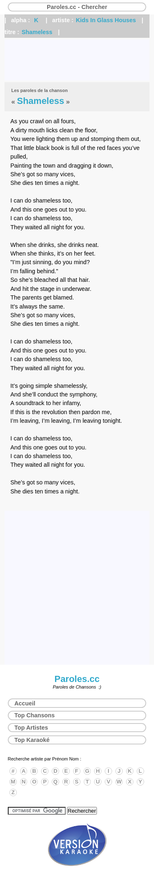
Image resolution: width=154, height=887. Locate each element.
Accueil (24, 703)
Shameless (37, 32)
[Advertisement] (77, 60)
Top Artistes (31, 727)
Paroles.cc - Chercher (77, 7)
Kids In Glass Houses (106, 20)
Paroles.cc (76, 679)
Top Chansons (34, 715)
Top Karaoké (32, 740)
